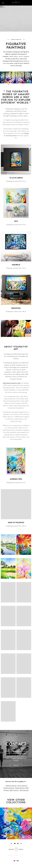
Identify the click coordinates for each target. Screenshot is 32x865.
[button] (8, 84)
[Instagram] (21, 844)
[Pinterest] (18, 844)
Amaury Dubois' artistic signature (19, 56)
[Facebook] (12, 844)
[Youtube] (15, 844)
